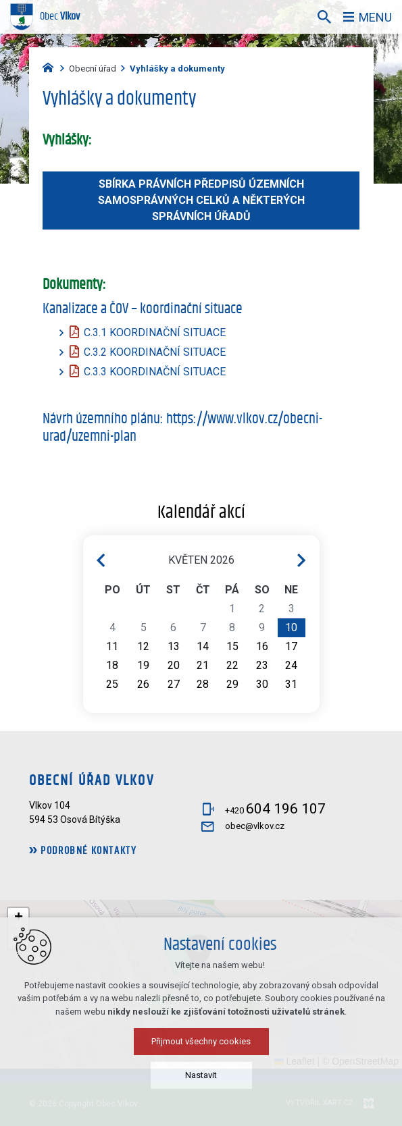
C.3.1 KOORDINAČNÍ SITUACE (155, 332)
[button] (18, 918)
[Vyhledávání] (324, 17)
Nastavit (201, 1080)
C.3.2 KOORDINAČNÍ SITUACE (155, 352)
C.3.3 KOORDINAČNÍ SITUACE (155, 371)
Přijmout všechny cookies (201, 1047)
